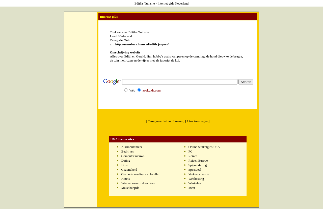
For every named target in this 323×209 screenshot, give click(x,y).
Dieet (124, 165)
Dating (125, 160)
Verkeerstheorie (198, 174)
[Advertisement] (80, 88)
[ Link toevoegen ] (197, 121)
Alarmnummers (131, 147)
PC (190, 151)
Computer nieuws (132, 156)
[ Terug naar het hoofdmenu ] (165, 121)
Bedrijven (127, 151)
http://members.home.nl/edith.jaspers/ (142, 44)
